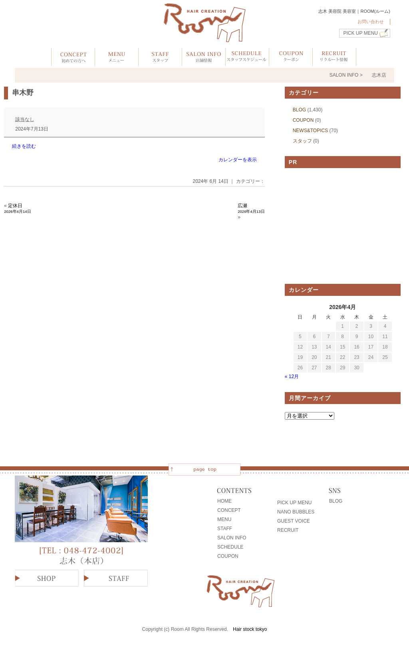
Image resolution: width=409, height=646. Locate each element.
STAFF (224, 528)
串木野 (23, 93)
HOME (224, 501)
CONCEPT (229, 510)
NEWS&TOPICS (310, 130)
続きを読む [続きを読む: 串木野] (24, 146)
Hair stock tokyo (250, 629)
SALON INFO (231, 538)
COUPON (303, 120)
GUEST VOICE (293, 521)
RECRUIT (287, 530)
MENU (224, 519)
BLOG (299, 110)
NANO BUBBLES (295, 512)
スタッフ (302, 141)
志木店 (379, 75)
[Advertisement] (343, 226)
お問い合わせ (370, 21)
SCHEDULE (230, 547)
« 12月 (292, 376)
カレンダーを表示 (237, 159)
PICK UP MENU (360, 33)
